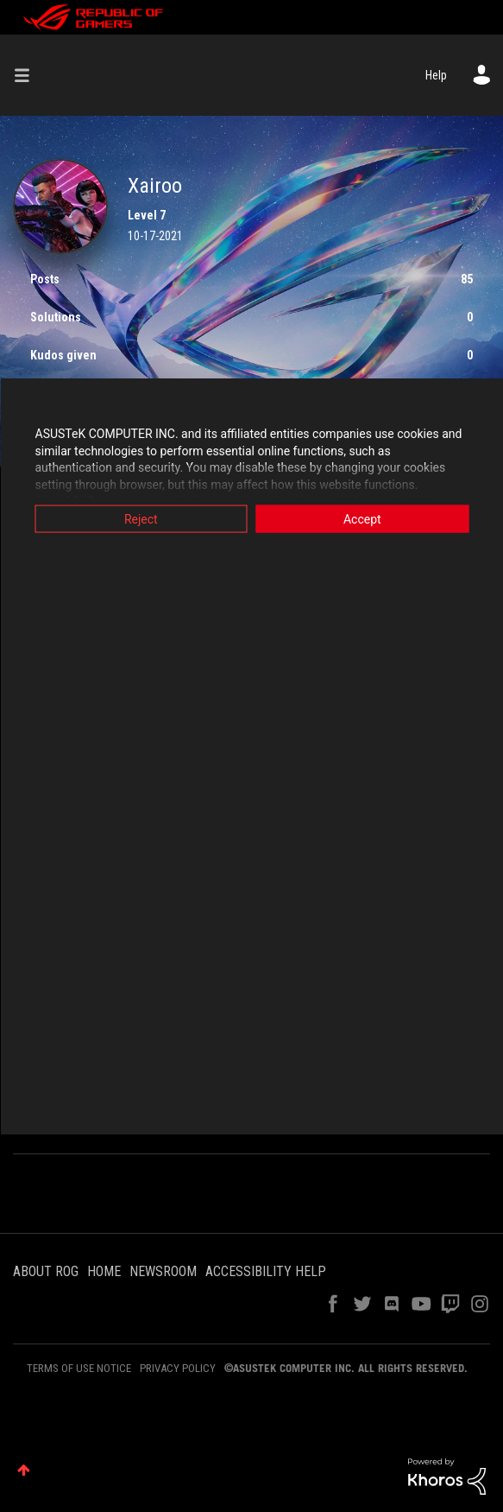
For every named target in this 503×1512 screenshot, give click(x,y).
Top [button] (23, 1470)
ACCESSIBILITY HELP (265, 1271)
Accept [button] (362, 519)
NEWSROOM (163, 1271)
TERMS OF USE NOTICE (79, 1368)
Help (436, 75)
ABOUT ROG (46, 1271)
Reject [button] (141, 519)
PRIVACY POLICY (178, 1368)
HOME (104, 1271)
